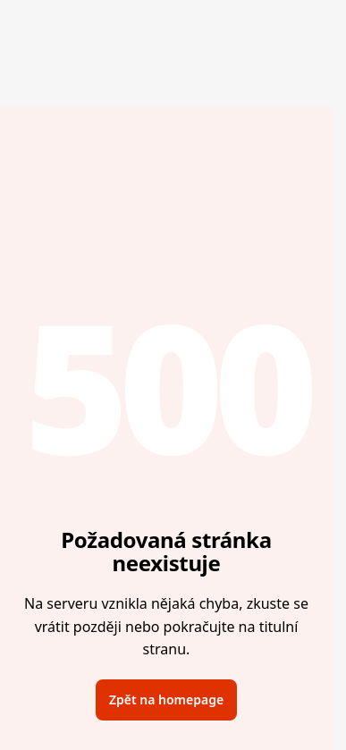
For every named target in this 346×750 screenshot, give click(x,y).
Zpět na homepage (166, 699)
